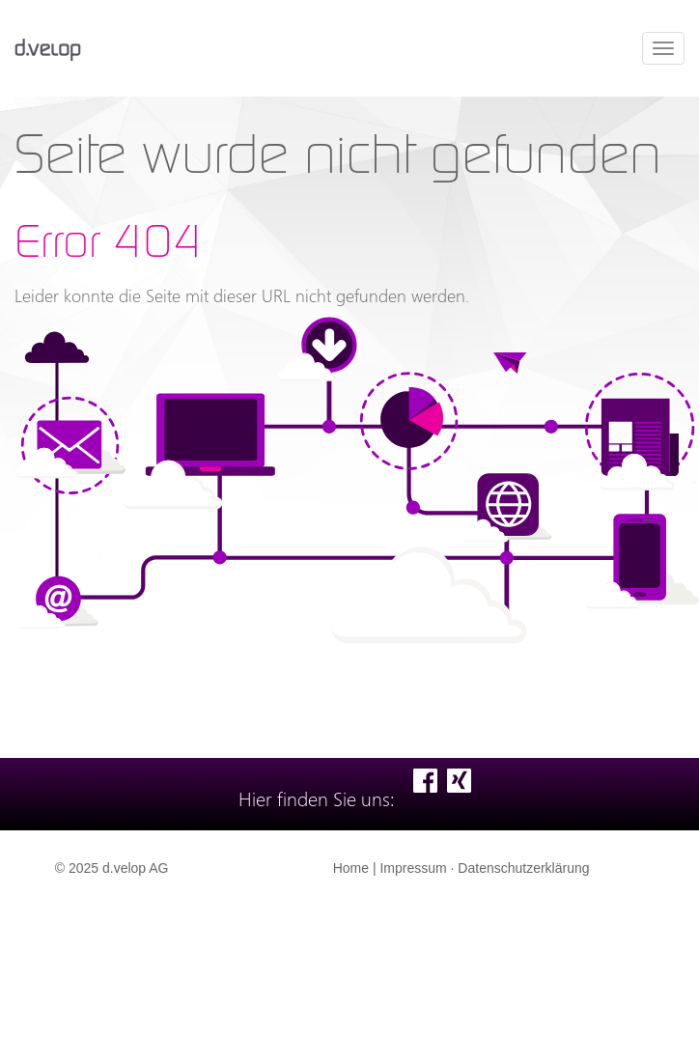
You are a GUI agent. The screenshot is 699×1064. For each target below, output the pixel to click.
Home (351, 868)
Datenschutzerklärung (523, 868)
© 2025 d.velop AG (112, 868)
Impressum (412, 868)
